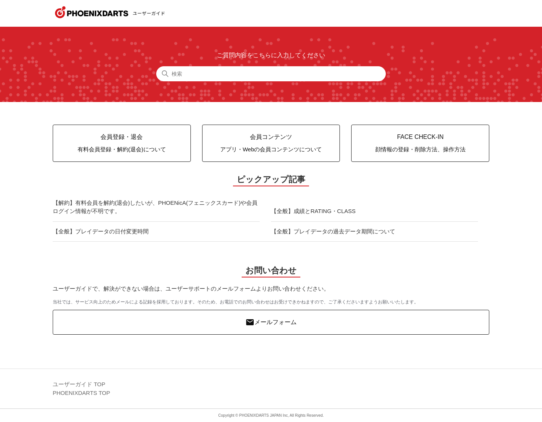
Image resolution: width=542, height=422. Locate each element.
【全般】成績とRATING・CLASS (313, 211)
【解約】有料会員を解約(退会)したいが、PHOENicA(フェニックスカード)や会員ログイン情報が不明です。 (155, 207)
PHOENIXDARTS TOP (81, 393)
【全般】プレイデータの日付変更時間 (101, 231)
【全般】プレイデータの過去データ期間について (333, 231)
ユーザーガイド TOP (79, 384)
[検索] (271, 73)
